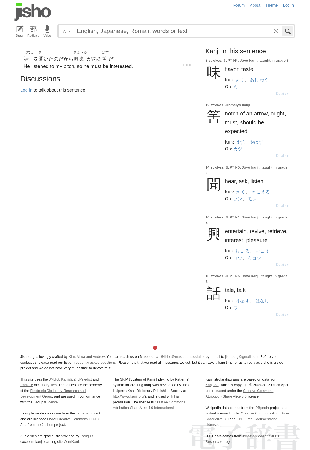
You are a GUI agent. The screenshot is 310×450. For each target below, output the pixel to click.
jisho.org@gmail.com (241, 357)
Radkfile (26, 385)
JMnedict (85, 379)
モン (252, 199)
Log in (288, 5)
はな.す (242, 301)
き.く (240, 192)
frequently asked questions (94, 362)
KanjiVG (212, 385)
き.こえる (260, 192)
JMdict (54, 379)
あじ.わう (259, 80)
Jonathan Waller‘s (256, 436)
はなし (262, 301)
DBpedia (262, 408)
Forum (239, 5)
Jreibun (47, 425)
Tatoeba (187, 64)
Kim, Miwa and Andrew (86, 357)
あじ (239, 80)
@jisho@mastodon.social (180, 357)
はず (239, 142)
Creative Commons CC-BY (78, 419)
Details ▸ (282, 93)
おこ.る (242, 251)
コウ (237, 258)
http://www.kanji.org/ (129, 396)
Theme (272, 5)
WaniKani (71, 441)
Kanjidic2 (68, 379)
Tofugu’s (86, 436)
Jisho (32, 12)
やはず (256, 142)
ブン (237, 199)
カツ (237, 149)
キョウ (254, 258)
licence (52, 402)
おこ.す (263, 251)
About (255, 5)
